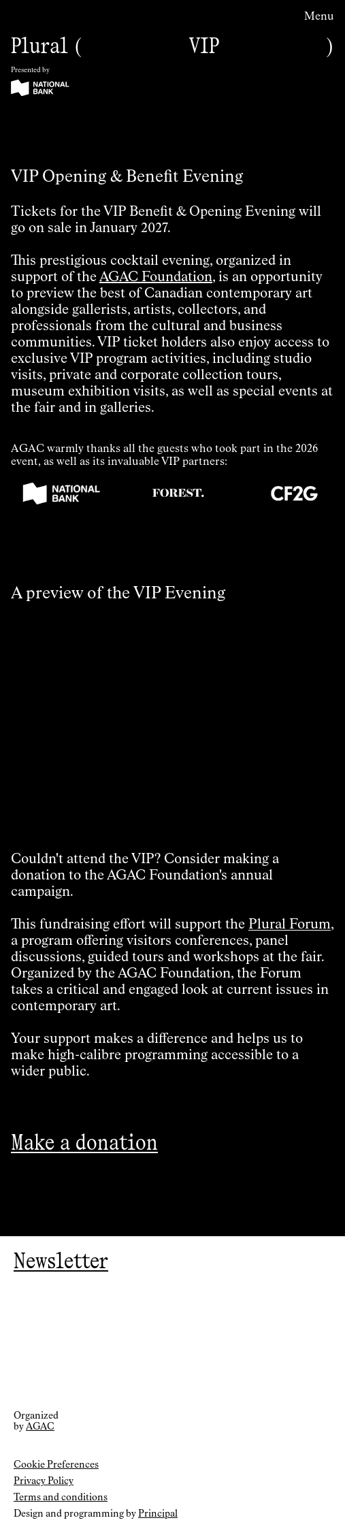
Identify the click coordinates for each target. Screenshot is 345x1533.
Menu (319, 17)
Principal (158, 1514)
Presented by (30, 70)
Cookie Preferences (56, 1465)
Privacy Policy (43, 1481)
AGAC (40, 1427)
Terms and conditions (61, 1497)
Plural (39, 45)
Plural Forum (289, 924)
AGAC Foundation (155, 277)
